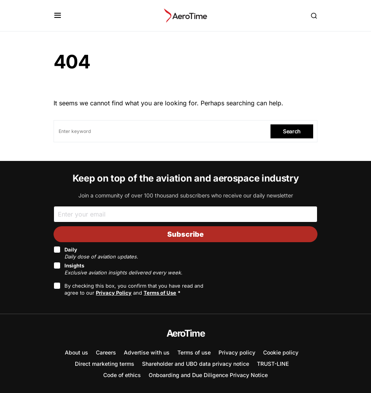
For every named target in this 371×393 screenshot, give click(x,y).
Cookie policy (280, 352)
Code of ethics (122, 375)
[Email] (185, 214)
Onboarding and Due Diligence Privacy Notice (208, 375)
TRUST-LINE (273, 363)
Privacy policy (236, 352)
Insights (123, 269)
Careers (106, 352)
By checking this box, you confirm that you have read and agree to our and (133, 289)
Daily (101, 253)
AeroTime (185, 333)
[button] (58, 15)
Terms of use (194, 352)
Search (292, 131)
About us (76, 352)
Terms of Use (160, 293)
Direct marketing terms (104, 363)
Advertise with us (147, 352)
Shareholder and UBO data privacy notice (195, 363)
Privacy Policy (114, 293)
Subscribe (185, 234)
